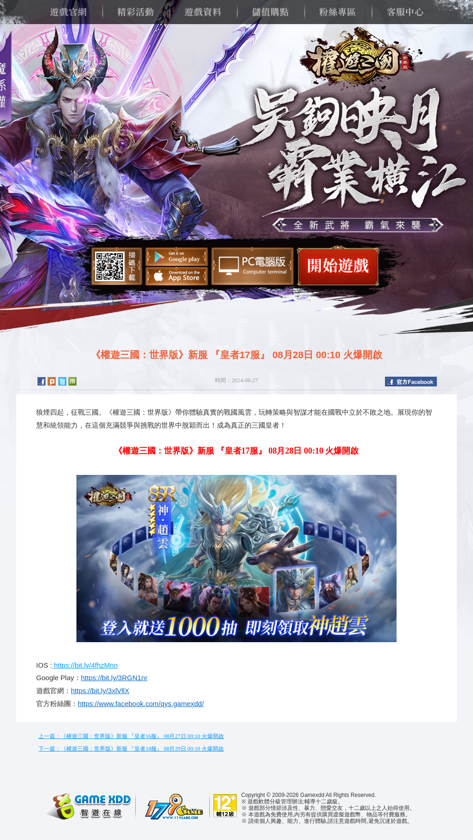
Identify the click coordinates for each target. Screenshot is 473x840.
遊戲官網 (68, 12)
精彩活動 (135, 12)
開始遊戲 (338, 265)
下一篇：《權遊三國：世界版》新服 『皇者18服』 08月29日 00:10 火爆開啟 (131, 748)
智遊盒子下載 (252, 266)
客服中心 (404, 12)
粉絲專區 (337, 12)
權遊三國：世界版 (358, 60)
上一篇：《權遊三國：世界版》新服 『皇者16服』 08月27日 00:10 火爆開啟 (131, 736)
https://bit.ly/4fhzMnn (85, 665)
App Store (176, 276)
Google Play (176, 256)
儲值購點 (270, 12)
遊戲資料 (202, 12)
